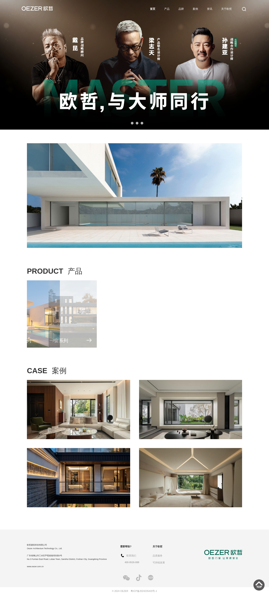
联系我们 (131, 555)
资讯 (209, 8)
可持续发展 (159, 562)
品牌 (181, 8)
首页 (152, 8)
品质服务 (157, 555)
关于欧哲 (226, 8)
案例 (195, 8)
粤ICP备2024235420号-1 (144, 591)
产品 (167, 8)
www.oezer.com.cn (35, 566)
